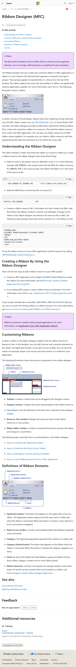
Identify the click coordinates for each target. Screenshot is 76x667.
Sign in (71, 3)
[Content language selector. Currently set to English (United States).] (13, 654)
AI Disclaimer (7, 660)
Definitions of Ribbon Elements (16, 44)
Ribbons (55, 86)
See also (7, 48)
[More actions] (72, 9)
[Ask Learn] (67, 9)
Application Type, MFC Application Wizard (38, 325)
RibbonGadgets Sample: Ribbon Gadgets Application (30, 573)
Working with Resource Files (14, 589)
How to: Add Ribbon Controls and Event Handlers (28, 453)
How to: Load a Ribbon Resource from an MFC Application (32, 459)
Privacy (54, 660)
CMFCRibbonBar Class (44, 122)
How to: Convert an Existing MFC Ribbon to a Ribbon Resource (32, 309)
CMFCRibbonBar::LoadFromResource (18, 254)
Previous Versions (22, 660)
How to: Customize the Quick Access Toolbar (26, 448)
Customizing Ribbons (12, 41)
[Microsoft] (38, 3)
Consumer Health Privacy (12, 663)
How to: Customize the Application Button (25, 442)
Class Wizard (12, 410)
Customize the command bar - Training (17, 633)
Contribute (44, 660)
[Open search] (65, 3)
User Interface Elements (12, 585)
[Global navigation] (2, 3)
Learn (5, 9)
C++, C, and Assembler (20, 9)
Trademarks (43, 663)
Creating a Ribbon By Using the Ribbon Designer (22, 38)
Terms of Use (31, 663)
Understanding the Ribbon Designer (18, 34)
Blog (33, 660)
